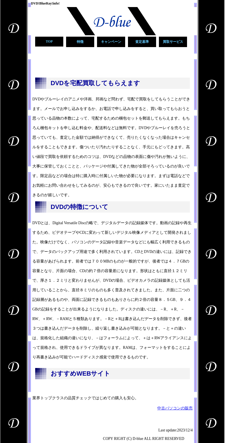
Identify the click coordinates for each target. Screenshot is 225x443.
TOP (49, 41)
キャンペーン (111, 42)
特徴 (80, 42)
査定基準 (142, 42)
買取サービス (173, 42)
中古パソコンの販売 (175, 408)
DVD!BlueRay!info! (45, 3)
